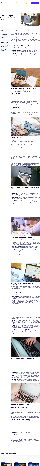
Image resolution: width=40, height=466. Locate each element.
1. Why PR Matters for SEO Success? (4, 31)
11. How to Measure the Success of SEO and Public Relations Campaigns (5, 42)
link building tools (21, 329)
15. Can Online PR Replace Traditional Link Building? (4, 48)
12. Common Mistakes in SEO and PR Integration (4, 44)
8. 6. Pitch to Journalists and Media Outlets (4, 38)
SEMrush (29, 329)
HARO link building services (20, 164)
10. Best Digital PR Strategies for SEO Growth (4, 41)
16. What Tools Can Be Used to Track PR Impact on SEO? (5, 50)
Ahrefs (26, 329)
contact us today (27, 446)
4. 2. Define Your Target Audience (4, 34)
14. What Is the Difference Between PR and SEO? (4, 46)
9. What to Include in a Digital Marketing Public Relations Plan (5, 39)
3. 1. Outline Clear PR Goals (3, 33)
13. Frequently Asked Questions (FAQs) (4, 45)
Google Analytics (22, 300)
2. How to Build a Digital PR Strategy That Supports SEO (4, 32)
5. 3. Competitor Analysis (3, 35)
